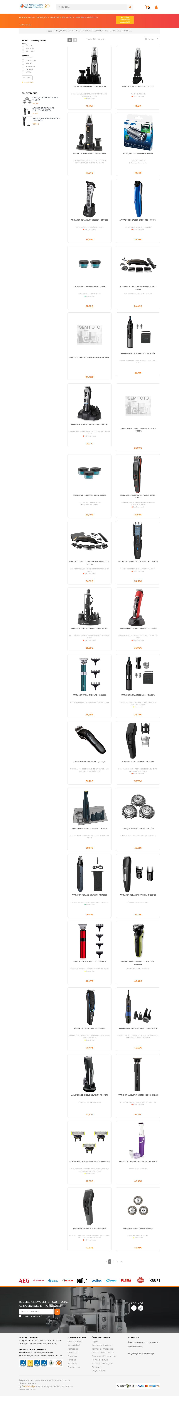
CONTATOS (25, 24)
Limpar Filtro (27, 82)
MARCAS (55, 17)
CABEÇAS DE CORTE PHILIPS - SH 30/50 (138, 834)
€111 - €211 (30, 48)
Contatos (72, 1365)
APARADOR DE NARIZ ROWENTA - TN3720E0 (89, 901)
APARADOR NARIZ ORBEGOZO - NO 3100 (138, 87)
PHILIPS (29, 63)
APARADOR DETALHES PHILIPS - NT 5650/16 (138, 699)
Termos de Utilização (102, 1357)
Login (94, 1350)
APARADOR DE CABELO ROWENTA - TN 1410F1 (89, 1102)
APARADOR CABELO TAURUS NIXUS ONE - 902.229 (138, 565)
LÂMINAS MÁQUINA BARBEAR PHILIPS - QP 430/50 (89, 1169)
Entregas (96, 1375)
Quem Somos (74, 1350)
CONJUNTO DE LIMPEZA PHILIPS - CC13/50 (89, 498)
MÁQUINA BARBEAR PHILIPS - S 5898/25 (46, 119)
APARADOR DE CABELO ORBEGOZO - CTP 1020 (138, 221)
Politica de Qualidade (73, 1359)
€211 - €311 (30, 51)
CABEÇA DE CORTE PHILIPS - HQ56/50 (138, 1236)
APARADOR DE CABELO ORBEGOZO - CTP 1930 (89, 632)
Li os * (32, 1325)
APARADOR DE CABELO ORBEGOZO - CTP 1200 (89, 221)
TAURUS (29, 69)
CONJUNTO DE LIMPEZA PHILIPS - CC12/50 (89, 288)
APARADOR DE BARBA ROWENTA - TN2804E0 (138, 901)
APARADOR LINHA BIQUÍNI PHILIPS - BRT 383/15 (138, 1169)
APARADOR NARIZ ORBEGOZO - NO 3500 (89, 87)
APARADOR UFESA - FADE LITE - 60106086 (89, 699)
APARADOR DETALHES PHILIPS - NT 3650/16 (43, 109)
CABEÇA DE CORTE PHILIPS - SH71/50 (45, 98)
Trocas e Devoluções (102, 1372)
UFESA (28, 72)
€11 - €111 (29, 46)
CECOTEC (30, 57)
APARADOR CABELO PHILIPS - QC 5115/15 (89, 767)
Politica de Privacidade (103, 1361)
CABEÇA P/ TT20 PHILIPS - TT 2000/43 (138, 154)
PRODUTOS (28, 17)
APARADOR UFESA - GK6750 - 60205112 (89, 1035)
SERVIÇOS (43, 17)
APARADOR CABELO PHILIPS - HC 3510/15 (138, 767)
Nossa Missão (74, 1354)
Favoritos (72, 1372)
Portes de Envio (99, 1368)
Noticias (71, 1368)
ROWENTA (30, 66)
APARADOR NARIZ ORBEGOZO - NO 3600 (89, 154)
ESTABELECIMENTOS (87, 17)
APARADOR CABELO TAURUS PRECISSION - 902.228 (138, 1102)
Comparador (74, 1375)
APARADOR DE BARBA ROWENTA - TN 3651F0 (89, 834)
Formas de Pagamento (103, 1365)
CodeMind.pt (29, 1395)
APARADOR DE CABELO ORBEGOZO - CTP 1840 (89, 427)
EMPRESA (68, 17)
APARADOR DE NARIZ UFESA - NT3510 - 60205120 (138, 1035)
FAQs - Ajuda (98, 1379)
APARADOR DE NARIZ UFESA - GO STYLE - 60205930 (89, 359)
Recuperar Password (102, 1354)
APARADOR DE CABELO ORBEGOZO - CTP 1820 (138, 632)
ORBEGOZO (31, 60)
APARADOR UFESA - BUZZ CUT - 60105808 (89, 968)
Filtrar (27, 77)
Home (49, 31)
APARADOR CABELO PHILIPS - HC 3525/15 (89, 1236)
